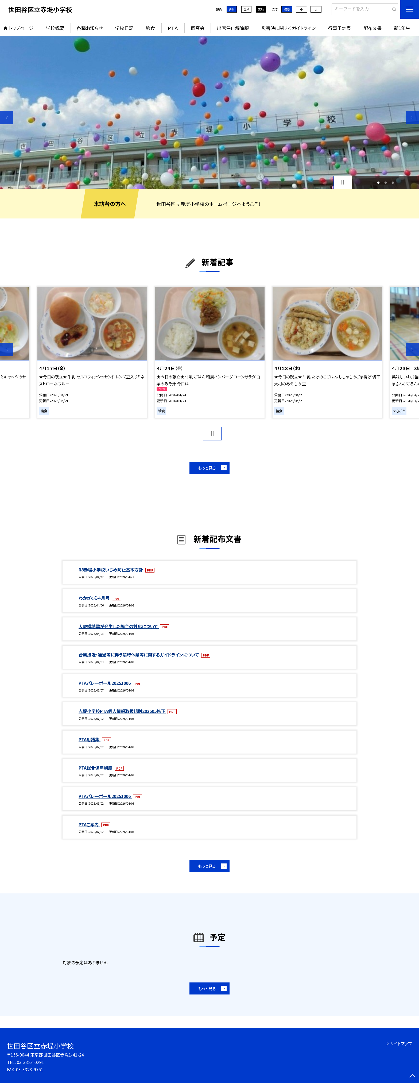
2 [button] (386, 182)
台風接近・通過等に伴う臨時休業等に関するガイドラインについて (139, 654)
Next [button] (412, 117)
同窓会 (197, 28)
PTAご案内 (89, 824)
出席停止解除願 (233, 28)
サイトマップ (401, 1043)
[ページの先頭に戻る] (412, 1076)
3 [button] (392, 182)
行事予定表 (339, 28)
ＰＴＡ (173, 28)
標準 (287, 9)
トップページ (21, 28)
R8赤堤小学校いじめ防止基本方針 (111, 569)
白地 (246, 9)
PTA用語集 (89, 739)
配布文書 (372, 28)
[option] (209, 112)
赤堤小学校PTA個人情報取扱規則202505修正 (122, 711)
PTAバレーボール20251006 (105, 683)
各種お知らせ (90, 28)
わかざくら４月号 (95, 598)
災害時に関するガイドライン (288, 28)
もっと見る (207, 468)
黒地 (261, 9)
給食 (150, 28)
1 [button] (378, 182)
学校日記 (124, 28)
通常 (232, 9)
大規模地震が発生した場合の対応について (119, 626)
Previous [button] (6, 117)
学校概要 (55, 28)
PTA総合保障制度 (96, 768)
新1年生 (402, 28)
